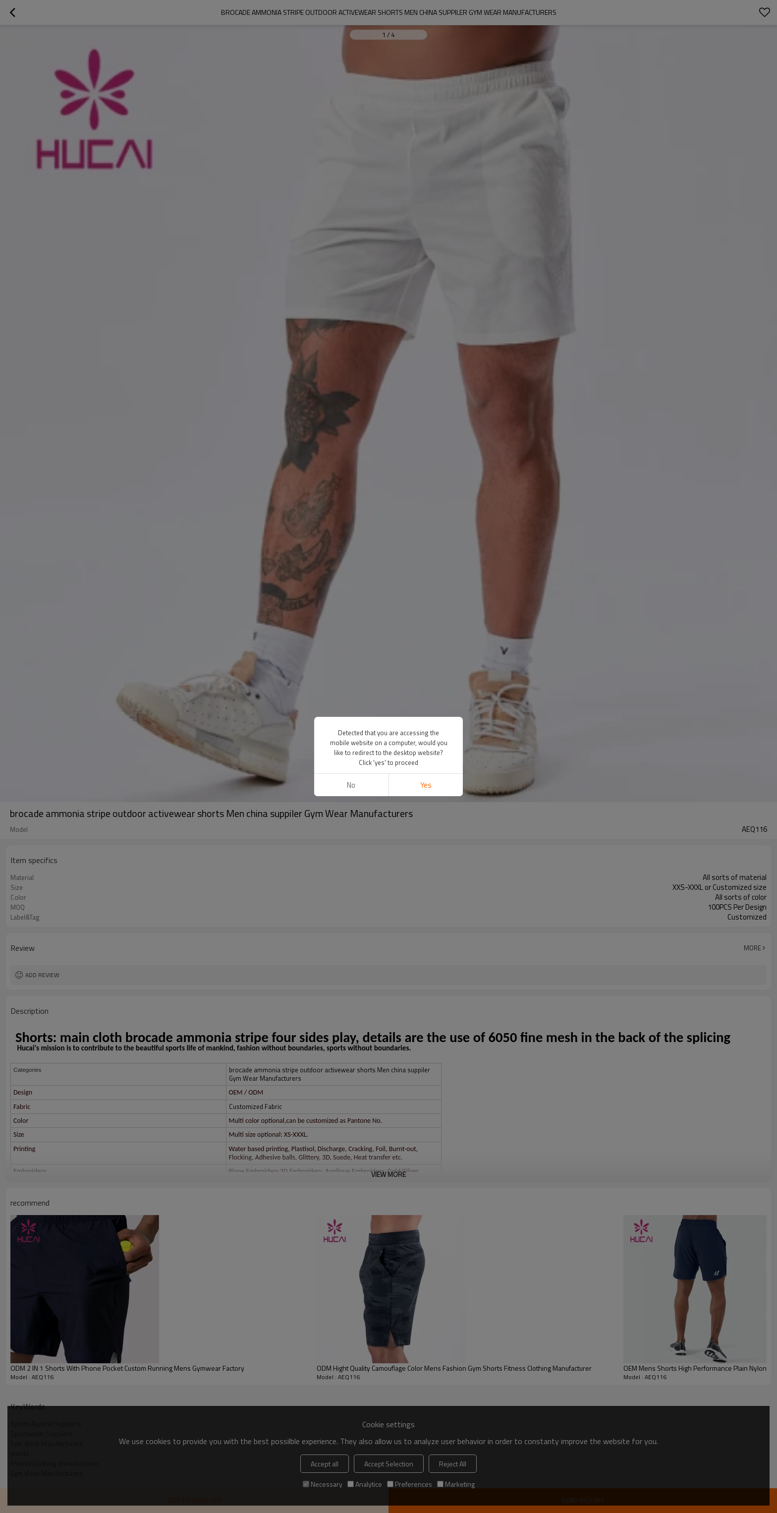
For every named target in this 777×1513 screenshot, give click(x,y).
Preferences (409, 1484)
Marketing (456, 1484)
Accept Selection (388, 1463)
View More (388, 1174)
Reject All (452, 1463)
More (752, 948)
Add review (42, 975)
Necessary (322, 1484)
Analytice (364, 1484)
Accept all (324, 1463)
